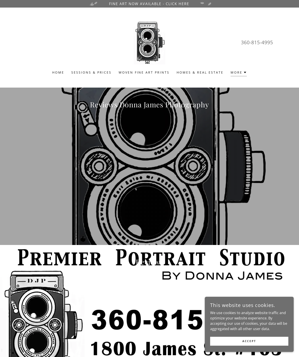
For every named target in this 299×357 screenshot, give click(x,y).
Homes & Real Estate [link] (200, 72)
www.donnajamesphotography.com (84, 331)
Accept (249, 341)
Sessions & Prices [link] (91, 72)
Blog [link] (166, 345)
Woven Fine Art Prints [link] (144, 72)
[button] (239, 73)
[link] (149, 41)
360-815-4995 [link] (257, 42)
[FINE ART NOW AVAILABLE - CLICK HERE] (149, 4)
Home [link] (58, 72)
